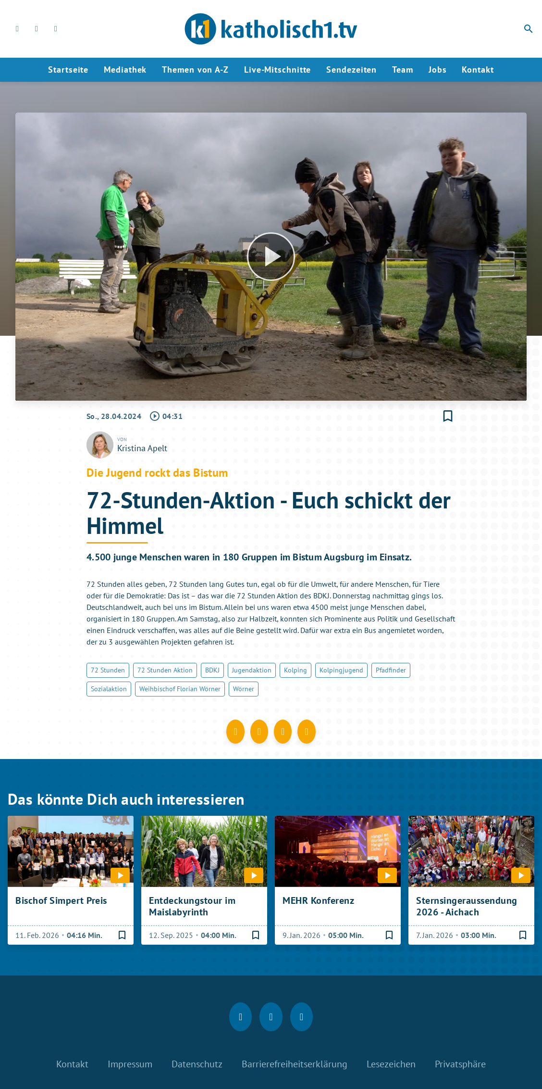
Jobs (438, 69)
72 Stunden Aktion (165, 670)
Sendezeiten (351, 69)
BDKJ (212, 670)
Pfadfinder (391, 670)
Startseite (68, 69)
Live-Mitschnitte (277, 69)
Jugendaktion (251, 670)
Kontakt (477, 69)
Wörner (243, 688)
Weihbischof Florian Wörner (180, 688)
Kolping (295, 670)
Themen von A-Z (195, 69)
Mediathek (125, 69)
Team (402, 69)
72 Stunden (108, 670)
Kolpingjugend (341, 670)
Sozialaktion (109, 688)
